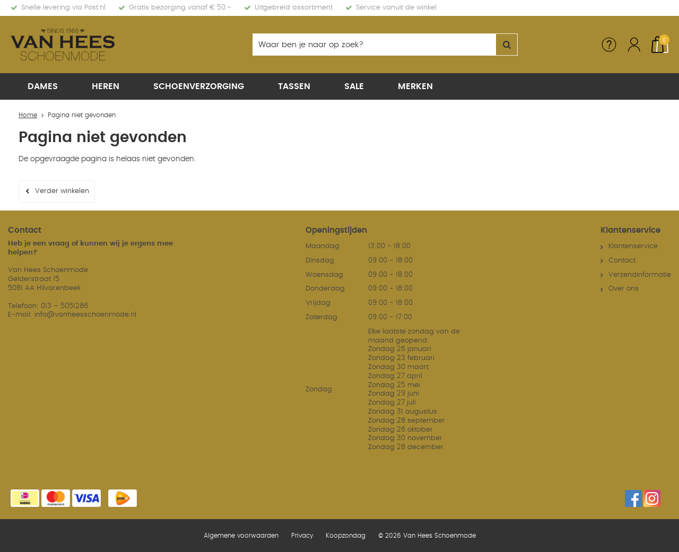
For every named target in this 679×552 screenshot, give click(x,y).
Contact (622, 260)
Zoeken (506, 44)
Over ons (623, 288)
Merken (415, 86)
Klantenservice (633, 246)
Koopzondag (345, 535)
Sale (354, 86)
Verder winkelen (62, 191)
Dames (43, 86)
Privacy (302, 535)
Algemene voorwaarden (241, 535)
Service (608, 44)
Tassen (294, 86)
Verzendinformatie (639, 274)
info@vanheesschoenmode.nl (85, 314)
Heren (105, 86)
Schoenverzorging (198, 86)
